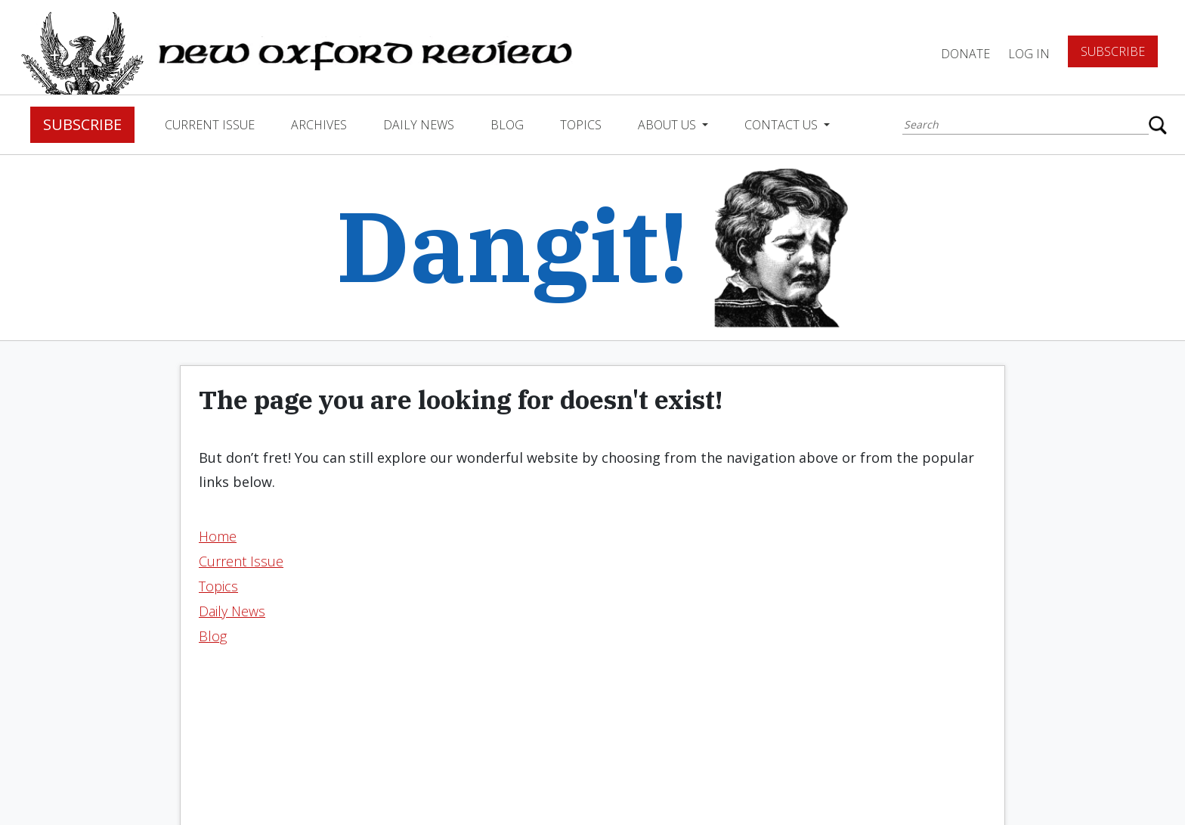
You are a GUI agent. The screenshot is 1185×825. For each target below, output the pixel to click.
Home (218, 536)
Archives (319, 124)
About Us (668, 124)
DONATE (965, 53)
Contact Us (782, 124)
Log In (1029, 53)
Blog (507, 124)
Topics (581, 124)
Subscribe (1113, 51)
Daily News (418, 124)
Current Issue (210, 124)
